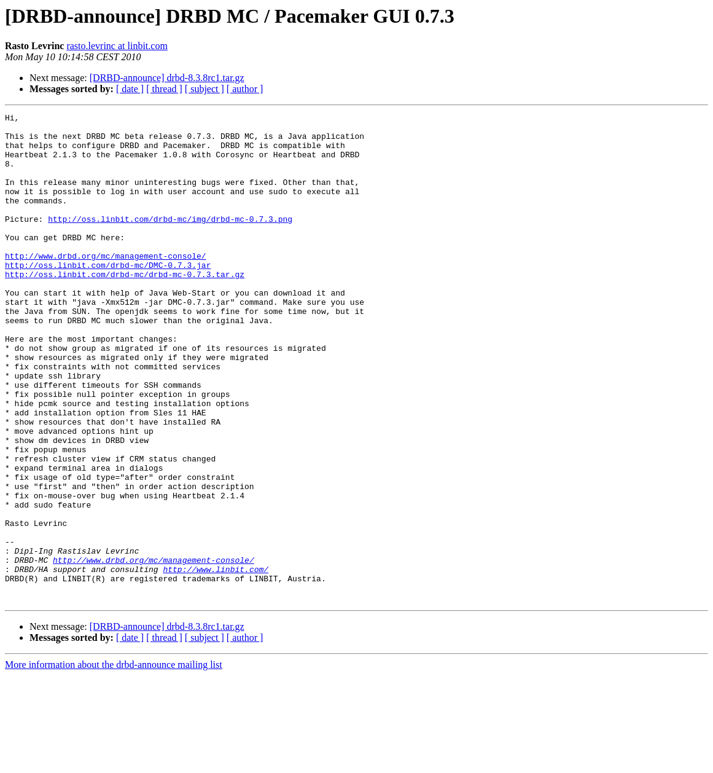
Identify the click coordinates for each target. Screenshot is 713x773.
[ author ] (245, 89)
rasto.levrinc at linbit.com (116, 46)
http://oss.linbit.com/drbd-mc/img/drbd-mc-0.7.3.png (170, 240)
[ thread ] (164, 89)
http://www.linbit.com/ (215, 661)
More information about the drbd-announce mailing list (113, 762)
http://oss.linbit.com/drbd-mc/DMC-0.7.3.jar (108, 296)
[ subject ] (204, 89)
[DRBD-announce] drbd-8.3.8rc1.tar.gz (167, 78)
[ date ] (130, 89)
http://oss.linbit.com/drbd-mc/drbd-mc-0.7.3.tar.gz (124, 307)
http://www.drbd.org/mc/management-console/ (105, 285)
